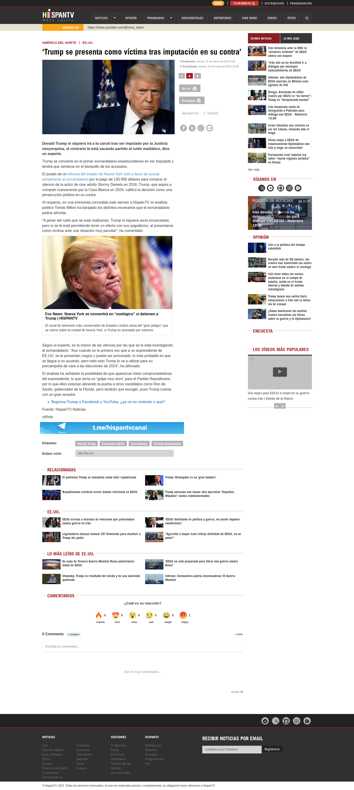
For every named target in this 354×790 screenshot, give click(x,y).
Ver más (254, 169)
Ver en (190, 88)
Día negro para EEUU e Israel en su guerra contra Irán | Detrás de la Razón (278, 395)
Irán (45, 745)
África (46, 758)
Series (272, 17)
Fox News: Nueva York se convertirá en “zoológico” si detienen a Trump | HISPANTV (101, 316)
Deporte (82, 758)
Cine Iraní (249, 17)
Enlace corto (51, 453)
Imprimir (190, 113)
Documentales (192, 17)
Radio (218, 3)
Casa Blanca (139, 443)
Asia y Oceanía (52, 754)
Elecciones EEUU (113, 443)
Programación (301, 3)
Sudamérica (50, 772)
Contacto (151, 754)
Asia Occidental (52, 749)
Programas (155, 17)
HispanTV (58, 15)
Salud (80, 763)
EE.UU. (88, 43)
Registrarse (272, 749)
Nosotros (151, 749)
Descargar (192, 100)
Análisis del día (121, 763)
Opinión (116, 768)
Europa (47, 763)
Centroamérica (52, 777)
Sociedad (83, 745)
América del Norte (59, 43)
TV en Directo (244, 3)
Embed (210, 113)
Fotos (291, 17)
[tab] (264, 38)
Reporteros (223, 17)
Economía (83, 749)
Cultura (82, 768)
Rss (147, 763)
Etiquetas (49, 443)
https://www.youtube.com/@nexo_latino (116, 27)
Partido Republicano (167, 443)
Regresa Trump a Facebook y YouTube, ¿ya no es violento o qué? (108, 402)
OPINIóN (131, 17)
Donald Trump (86, 443)
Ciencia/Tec (84, 754)
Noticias (101, 17)
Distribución (274, 3)
